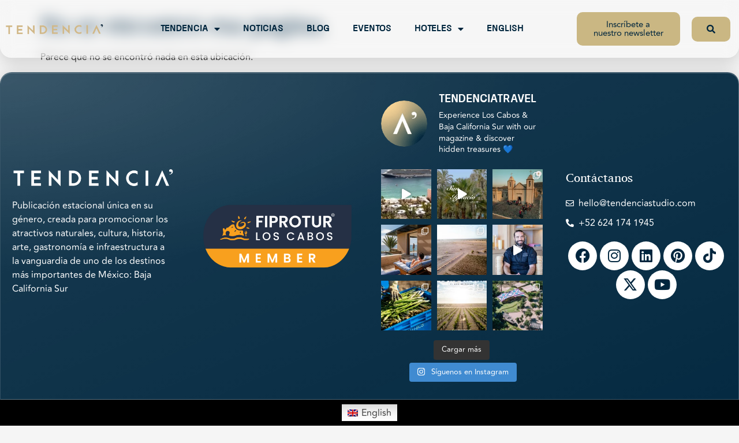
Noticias (263, 28)
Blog (318, 28)
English (505, 28)
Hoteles (439, 28)
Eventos (372, 28)
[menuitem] (369, 412)
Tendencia (190, 28)
